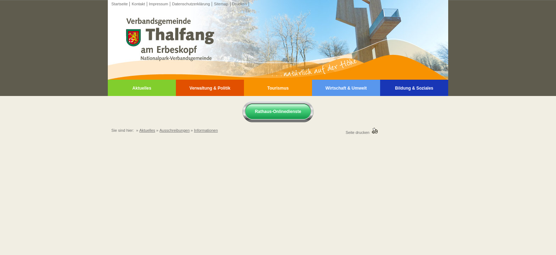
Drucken (239, 4)
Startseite (119, 4)
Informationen (206, 130)
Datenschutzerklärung (191, 4)
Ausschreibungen (175, 130)
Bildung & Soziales (414, 88)
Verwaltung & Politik (209, 88)
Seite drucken (359, 132)
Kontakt (138, 4)
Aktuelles (141, 88)
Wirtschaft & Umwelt (346, 88)
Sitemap (221, 4)
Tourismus (278, 88)
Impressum (158, 4)
